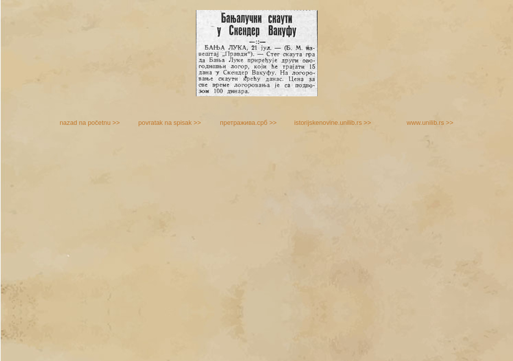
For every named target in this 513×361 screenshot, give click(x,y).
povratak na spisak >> (169, 122)
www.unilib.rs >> (430, 122)
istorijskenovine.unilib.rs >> (332, 122)
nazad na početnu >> (90, 122)
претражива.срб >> (248, 122)
